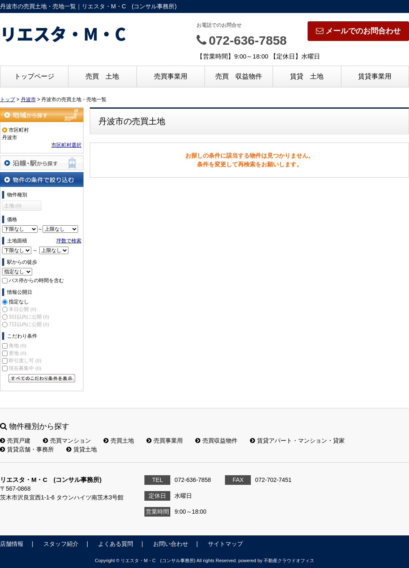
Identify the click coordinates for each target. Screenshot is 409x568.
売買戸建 (15, 440)
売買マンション (67, 440)
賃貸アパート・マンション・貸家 (297, 440)
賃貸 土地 (306, 76)
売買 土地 (102, 76)
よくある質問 (115, 543)
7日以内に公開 (29, 324)
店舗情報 (11, 543)
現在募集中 (25, 368)
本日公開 (22, 309)
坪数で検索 (68, 241)
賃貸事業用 (374, 76)
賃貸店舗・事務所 (27, 449)
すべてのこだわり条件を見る (41, 378)
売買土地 (119, 440)
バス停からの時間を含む (36, 280)
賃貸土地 (81, 449)
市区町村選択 (66, 145)
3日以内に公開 (29, 317)
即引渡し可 (25, 361)
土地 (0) (12, 206)
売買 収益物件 (238, 76)
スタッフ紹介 (60, 543)
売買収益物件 (216, 440)
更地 (17, 353)
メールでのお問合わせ (358, 31)
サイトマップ (225, 543)
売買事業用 (170, 76)
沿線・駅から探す (41, 162)
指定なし (19, 302)
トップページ (34, 76)
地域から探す (41, 114)
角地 (17, 346)
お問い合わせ (170, 543)
